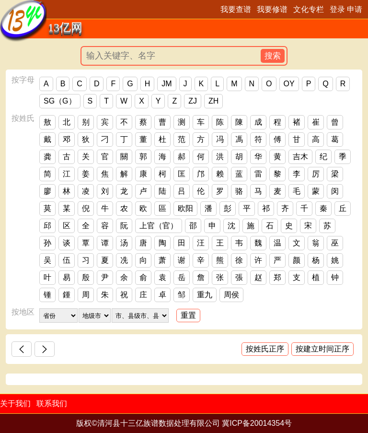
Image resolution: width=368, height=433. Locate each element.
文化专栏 (308, 9)
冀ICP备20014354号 (257, 423)
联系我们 (51, 403)
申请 (354, 9)
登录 (337, 9)
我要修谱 (272, 9)
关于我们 (15, 403)
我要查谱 (235, 9)
